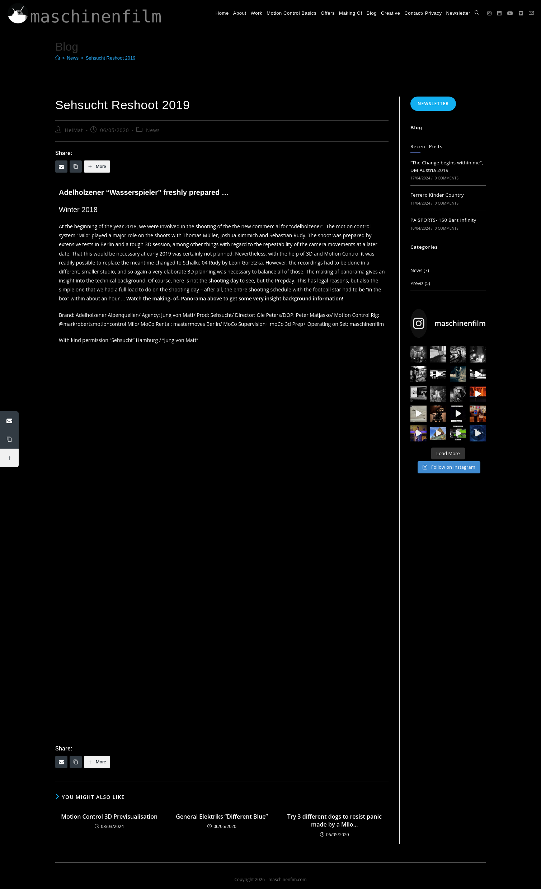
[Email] (61, 166)
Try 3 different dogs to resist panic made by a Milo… (334, 820)
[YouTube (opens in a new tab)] (510, 13)
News (153, 130)
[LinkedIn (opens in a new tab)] (499, 13)
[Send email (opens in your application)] (531, 13)
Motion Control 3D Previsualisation (109, 816)
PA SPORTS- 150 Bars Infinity (443, 220)
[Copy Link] (76, 166)
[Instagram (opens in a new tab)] (489, 13)
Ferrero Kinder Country (437, 195)
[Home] (57, 58)
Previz (416, 283)
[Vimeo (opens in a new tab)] (521, 13)
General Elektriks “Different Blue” (222, 816)
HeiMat (74, 130)
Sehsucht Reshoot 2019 (111, 58)
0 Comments (446, 178)
